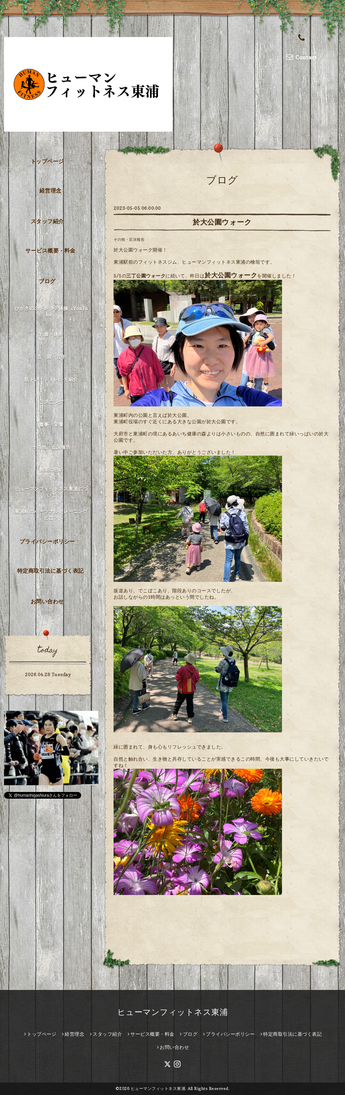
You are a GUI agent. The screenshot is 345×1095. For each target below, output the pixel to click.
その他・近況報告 (129, 239)
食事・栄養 (51, 424)
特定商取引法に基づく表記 (50, 570)
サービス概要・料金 (50, 250)
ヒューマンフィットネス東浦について (51, 492)
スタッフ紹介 (47, 221)
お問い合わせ (47, 601)
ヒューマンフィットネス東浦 (172, 1012)
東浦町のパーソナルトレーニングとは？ (51, 514)
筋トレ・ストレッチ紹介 (51, 379)
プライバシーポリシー (47, 541)
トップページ (47, 161)
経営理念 (50, 190)
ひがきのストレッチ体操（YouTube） (51, 311)
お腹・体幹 (51, 334)
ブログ (47, 281)
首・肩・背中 (51, 357)
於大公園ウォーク (222, 222)
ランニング (51, 402)
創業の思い (51, 469)
